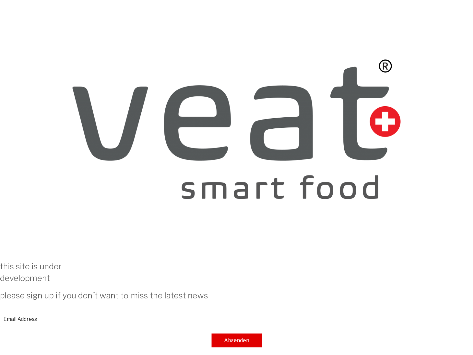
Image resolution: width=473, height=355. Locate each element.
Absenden (236, 340)
